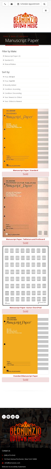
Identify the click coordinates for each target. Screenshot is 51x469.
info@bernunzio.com (12, 463)
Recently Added (10, 85)
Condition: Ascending (12, 89)
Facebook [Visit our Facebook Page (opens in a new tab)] (4, 417)
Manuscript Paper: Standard (25, 170)
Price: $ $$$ (10, 81)
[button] (44, 4)
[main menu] (45, 10)
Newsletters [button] (17, 417)
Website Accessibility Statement (14, 467)
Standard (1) (9, 60)
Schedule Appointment (28, 4)
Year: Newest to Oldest (13, 97)
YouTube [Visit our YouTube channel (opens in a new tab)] (13, 417)
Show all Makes (10, 64)
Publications (23, 36)
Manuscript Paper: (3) (12, 56)
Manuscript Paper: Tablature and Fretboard (25, 239)
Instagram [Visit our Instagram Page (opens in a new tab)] (8, 417)
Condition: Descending (13, 93)
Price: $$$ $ (10, 77)
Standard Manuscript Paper (25, 376)
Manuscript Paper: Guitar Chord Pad (25, 307)
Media (13, 36)
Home (5, 36)
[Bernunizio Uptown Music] (25, 22)
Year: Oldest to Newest (13, 101)
